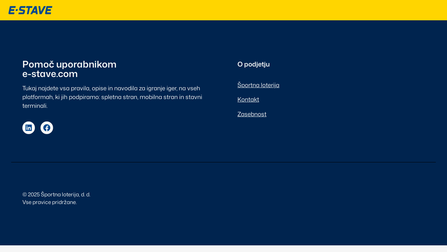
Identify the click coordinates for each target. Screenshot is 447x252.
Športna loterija (258, 85)
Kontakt (248, 99)
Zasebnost (251, 114)
